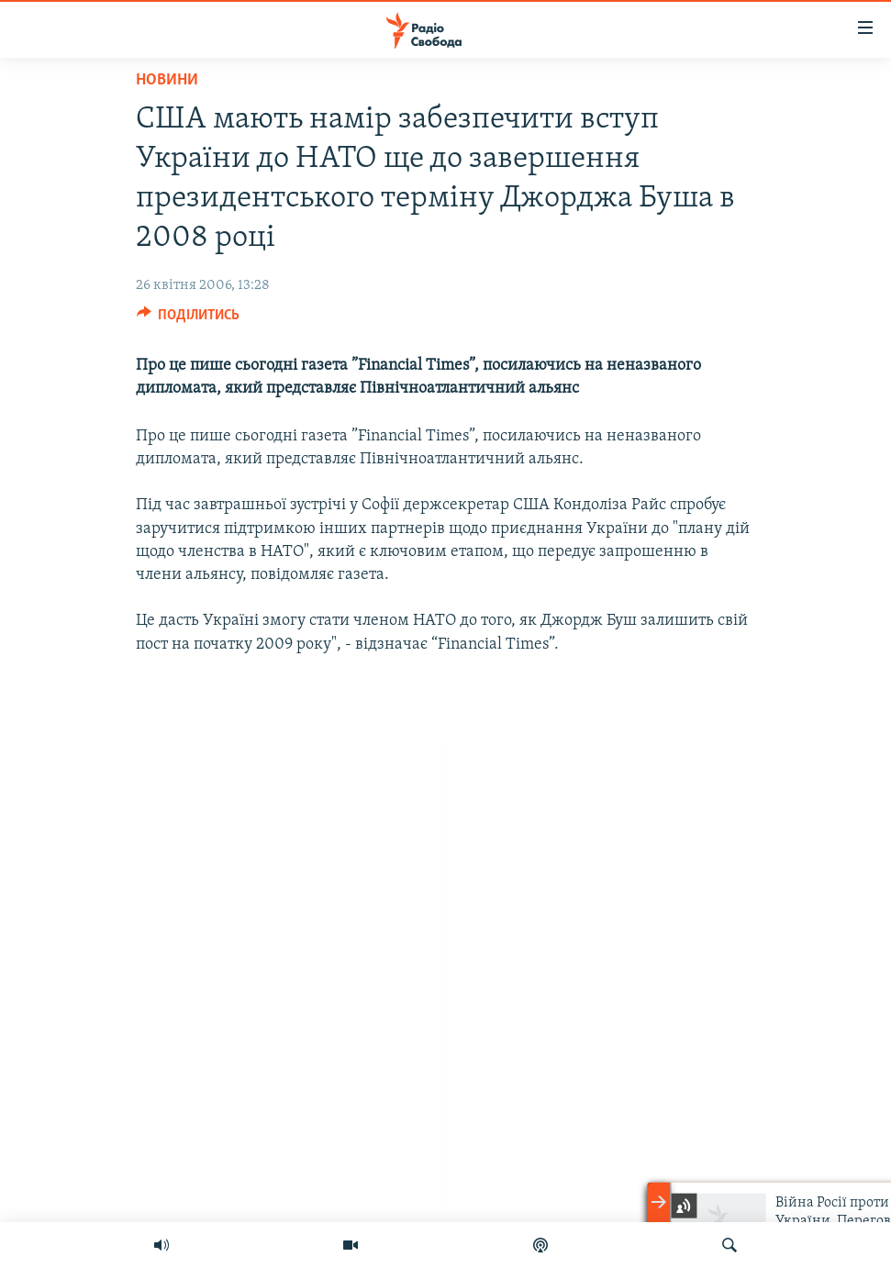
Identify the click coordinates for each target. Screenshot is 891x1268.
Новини (167, 80)
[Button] (188, 319)
